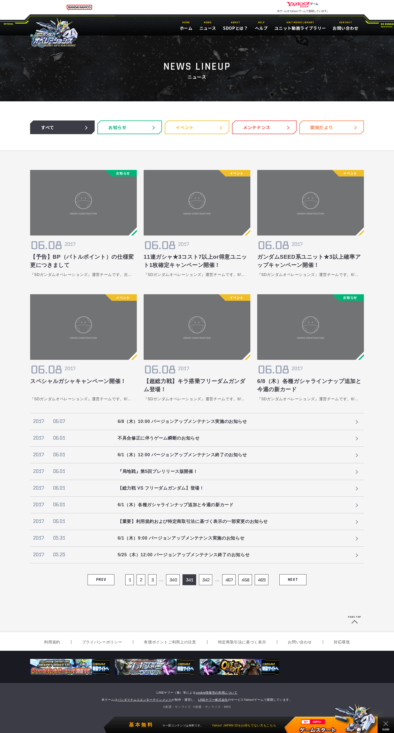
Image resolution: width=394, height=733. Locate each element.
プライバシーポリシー (102, 642)
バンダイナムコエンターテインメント (145, 699)
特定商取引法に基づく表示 (242, 642)
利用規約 (52, 642)
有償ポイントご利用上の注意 (170, 642)
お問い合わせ (300, 642)
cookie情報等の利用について (216, 692)
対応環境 (342, 642)
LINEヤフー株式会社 (213, 699)
